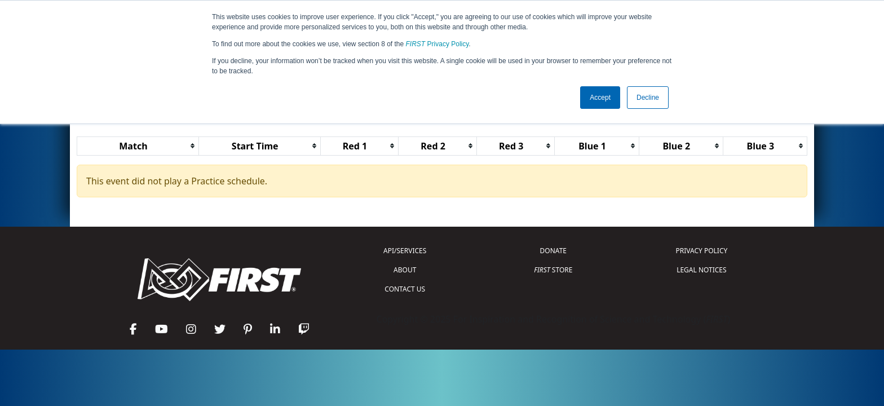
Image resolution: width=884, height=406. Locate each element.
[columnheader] (138, 145)
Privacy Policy (437, 44)
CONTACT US (404, 289)
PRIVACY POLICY (701, 250)
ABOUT (405, 270)
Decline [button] (648, 98)
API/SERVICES (404, 250)
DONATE (553, 250)
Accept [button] (600, 98)
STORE (553, 270)
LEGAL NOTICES (702, 270)
